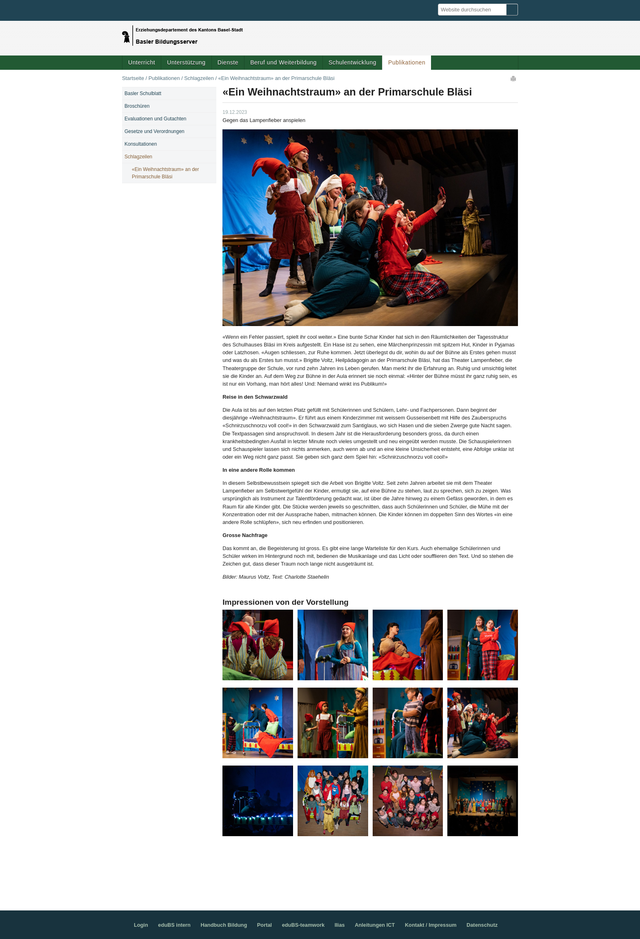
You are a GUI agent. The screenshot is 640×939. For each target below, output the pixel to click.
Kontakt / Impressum (431, 925)
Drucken (514, 78)
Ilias (340, 925)
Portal (264, 925)
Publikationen (406, 62)
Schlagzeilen (199, 78)
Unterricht (141, 62)
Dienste (228, 62)
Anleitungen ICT (375, 925)
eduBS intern (174, 925)
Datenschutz (482, 925)
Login (141, 925)
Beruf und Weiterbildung (283, 62)
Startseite (133, 78)
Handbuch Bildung (223, 925)
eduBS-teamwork (303, 925)
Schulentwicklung (352, 62)
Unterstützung (186, 62)
